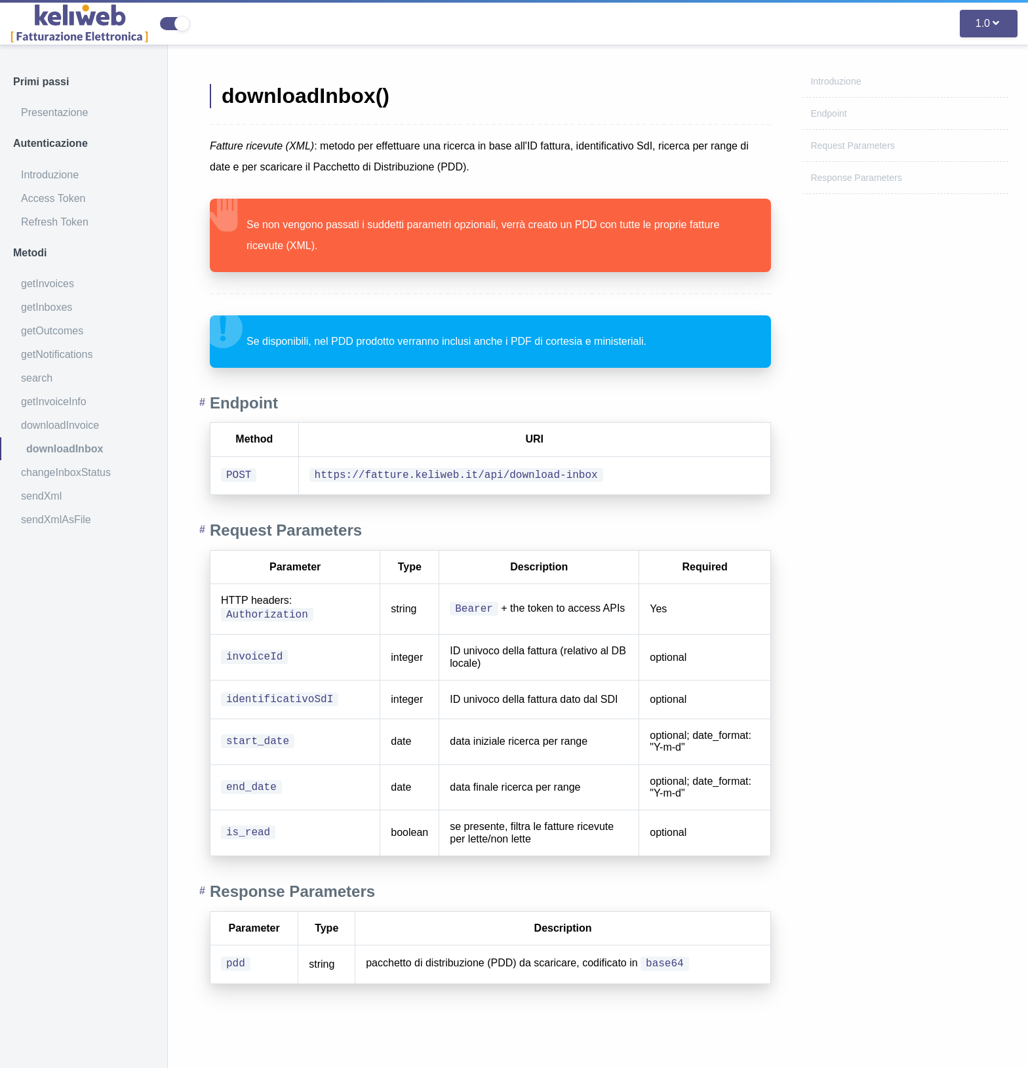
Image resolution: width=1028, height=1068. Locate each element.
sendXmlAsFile (56, 519)
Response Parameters (855, 177)
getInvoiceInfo (54, 401)
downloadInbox (64, 448)
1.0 (987, 23)
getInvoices (47, 283)
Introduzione (50, 174)
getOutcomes (52, 330)
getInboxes (46, 307)
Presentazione (54, 112)
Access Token (53, 198)
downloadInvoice (60, 425)
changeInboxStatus (66, 472)
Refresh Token (55, 221)
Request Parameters (852, 145)
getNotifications (56, 354)
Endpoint (828, 113)
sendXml (41, 496)
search (36, 378)
